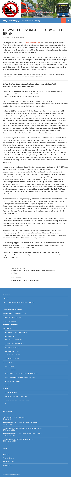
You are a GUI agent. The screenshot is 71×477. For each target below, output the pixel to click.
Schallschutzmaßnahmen (32, 43)
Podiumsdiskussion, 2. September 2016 (17, 400)
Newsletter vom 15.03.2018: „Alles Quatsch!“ (35, 279)
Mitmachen (6, 385)
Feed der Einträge (8, 458)
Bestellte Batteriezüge (10, 325)
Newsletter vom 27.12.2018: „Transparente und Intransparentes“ (23, 428)
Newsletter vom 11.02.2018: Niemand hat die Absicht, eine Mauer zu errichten (35, 270)
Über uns (6, 298)
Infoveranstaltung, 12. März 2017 (16, 396)
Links (4, 404)
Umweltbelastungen (12, 358)
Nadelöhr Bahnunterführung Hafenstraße (20, 377)
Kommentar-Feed (8, 461)
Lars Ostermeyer (21, 37)
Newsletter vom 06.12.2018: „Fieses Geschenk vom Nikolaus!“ (22, 434)
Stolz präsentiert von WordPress (11, 474)
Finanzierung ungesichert (12, 317)
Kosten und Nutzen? (12, 347)
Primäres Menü (68, 20)
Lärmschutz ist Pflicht (12, 355)
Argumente (7, 328)
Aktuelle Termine (11, 392)
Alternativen (7, 362)
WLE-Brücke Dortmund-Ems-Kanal (14, 313)
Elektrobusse (9, 366)
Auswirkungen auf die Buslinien (16, 332)
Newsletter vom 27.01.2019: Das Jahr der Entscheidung (20, 423)
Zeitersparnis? (9, 336)
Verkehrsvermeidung (12, 381)
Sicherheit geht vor (12, 351)
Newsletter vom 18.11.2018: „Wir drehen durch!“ (18, 439)
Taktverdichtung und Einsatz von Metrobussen (21, 373)
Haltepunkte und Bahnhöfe (12, 310)
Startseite (6, 294)
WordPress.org (7, 465)
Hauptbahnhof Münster (11, 306)
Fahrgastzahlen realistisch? (14, 343)
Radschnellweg (10, 370)
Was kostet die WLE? (9, 321)
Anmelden (6, 454)
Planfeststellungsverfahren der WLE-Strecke (18, 302)
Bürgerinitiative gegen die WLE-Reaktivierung (21, 20)
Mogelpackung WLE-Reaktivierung (14, 417)
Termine (5, 388)
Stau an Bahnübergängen (13, 340)
